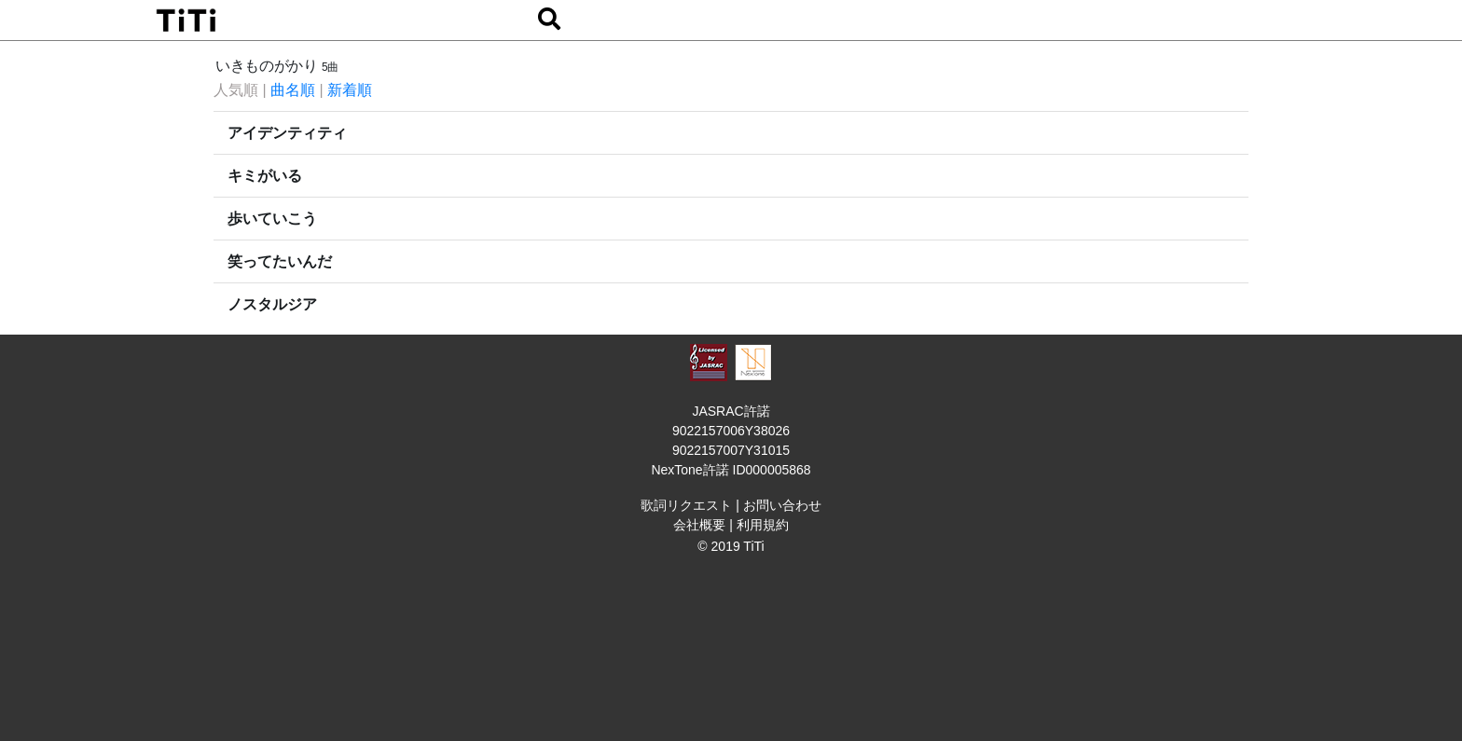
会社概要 (699, 524)
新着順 (349, 90)
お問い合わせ (782, 505)
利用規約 (763, 524)
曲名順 (292, 90)
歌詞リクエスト (686, 505)
